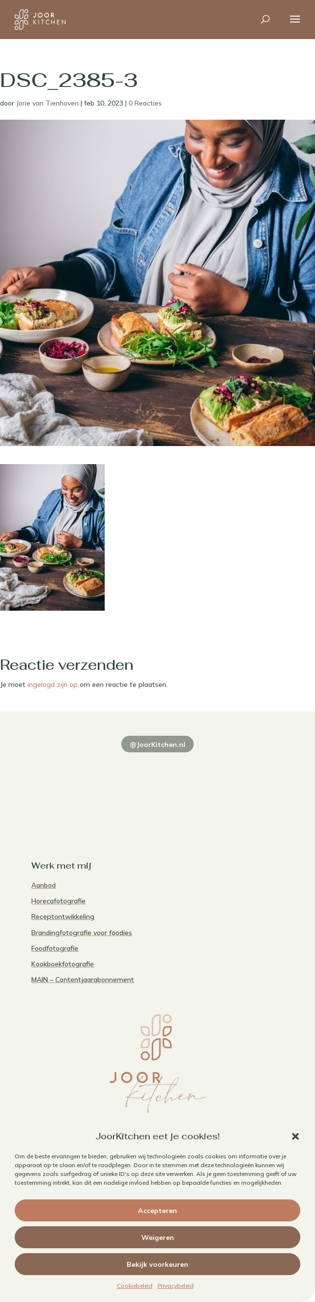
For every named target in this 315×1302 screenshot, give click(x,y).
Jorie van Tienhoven (47, 103)
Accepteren (157, 1210)
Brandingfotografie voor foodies (81, 932)
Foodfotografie (54, 948)
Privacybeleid (176, 1285)
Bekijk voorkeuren (157, 1264)
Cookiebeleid (135, 1285)
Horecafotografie (58, 900)
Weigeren (157, 1237)
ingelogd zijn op (52, 684)
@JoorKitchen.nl (157, 744)
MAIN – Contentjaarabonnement (82, 979)
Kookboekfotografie (62, 964)
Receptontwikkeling (62, 916)
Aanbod (43, 885)
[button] (295, 1136)
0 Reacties (145, 103)
